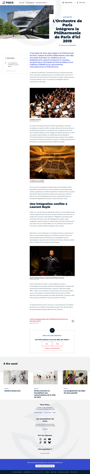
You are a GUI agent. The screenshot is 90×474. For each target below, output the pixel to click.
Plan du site (74, 472)
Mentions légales (17, 472)
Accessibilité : (34, 472)
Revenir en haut (11, 71)
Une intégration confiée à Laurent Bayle (13, 64)
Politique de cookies (63, 472)
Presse (47, 472)
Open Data (54, 472)
